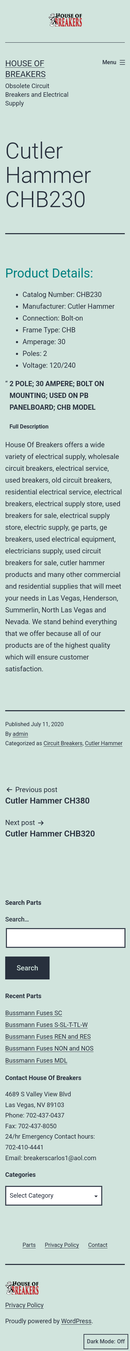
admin (20, 734)
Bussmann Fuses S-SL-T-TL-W (46, 1024)
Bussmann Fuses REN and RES (48, 1036)
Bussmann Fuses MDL (36, 1060)
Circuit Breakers (62, 743)
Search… (17, 919)
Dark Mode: (106, 1341)
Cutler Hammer (103, 743)
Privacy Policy (24, 1305)
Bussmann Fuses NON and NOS (49, 1048)
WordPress (76, 1321)
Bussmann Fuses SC (33, 1013)
